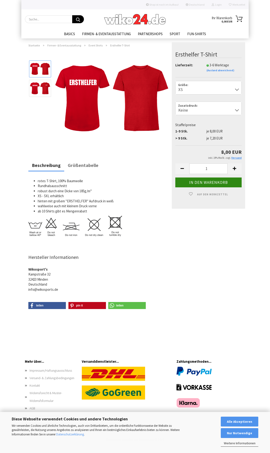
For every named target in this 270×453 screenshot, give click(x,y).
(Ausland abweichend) (220, 71)
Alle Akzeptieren (239, 421)
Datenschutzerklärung (70, 434)
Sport (175, 34)
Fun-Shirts (196, 34)
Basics (69, 34)
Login (217, 4)
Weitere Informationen (239, 443)
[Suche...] (78, 19)
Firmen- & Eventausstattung (106, 34)
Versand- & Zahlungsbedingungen (52, 379)
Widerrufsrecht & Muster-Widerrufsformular (46, 397)
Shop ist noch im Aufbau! (162, 4)
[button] (182, 169)
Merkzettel (237, 4)
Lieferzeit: (184, 65)
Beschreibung (46, 166)
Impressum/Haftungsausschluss (51, 371)
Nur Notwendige (239, 433)
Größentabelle (83, 166)
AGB (32, 409)
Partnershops (150, 34)
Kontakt (35, 386)
